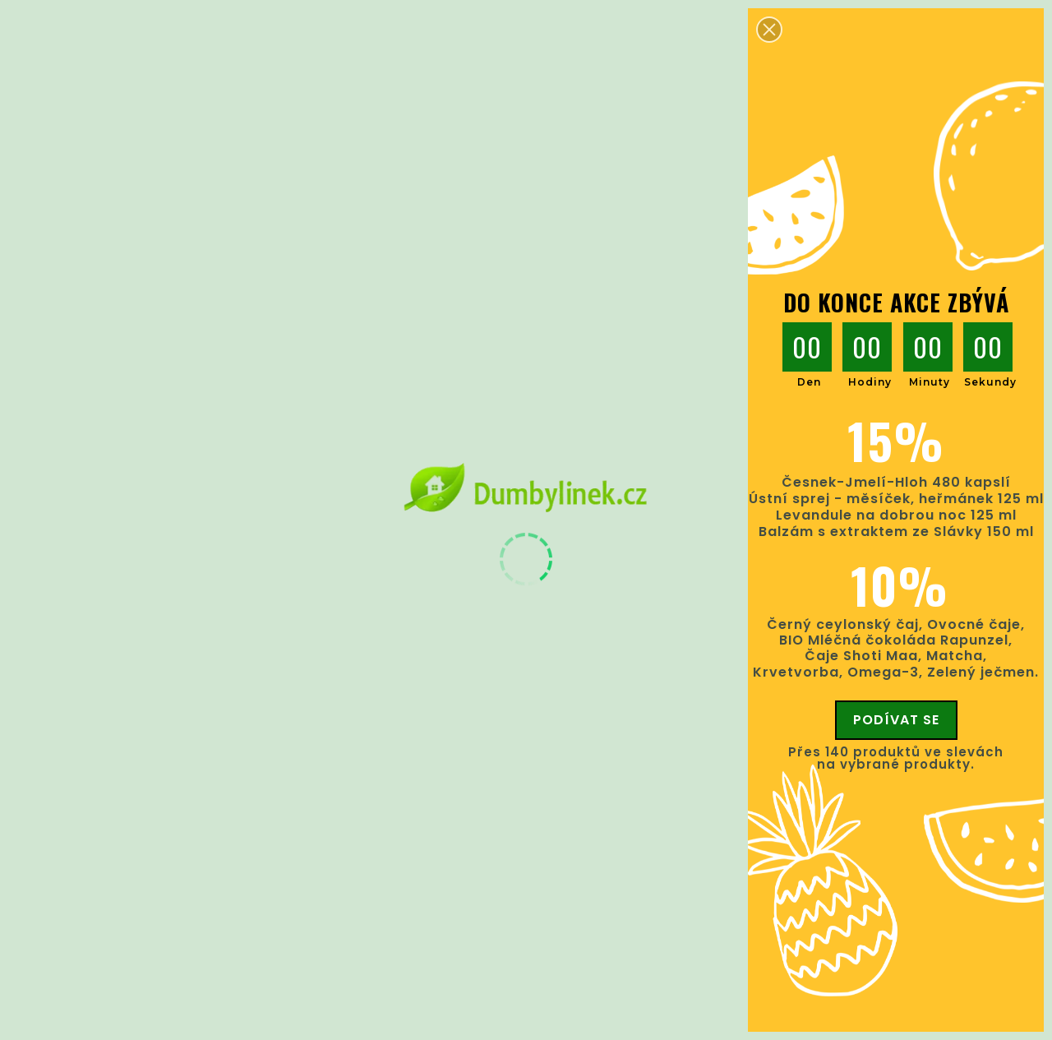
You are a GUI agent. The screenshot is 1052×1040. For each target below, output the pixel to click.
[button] (769, 29)
